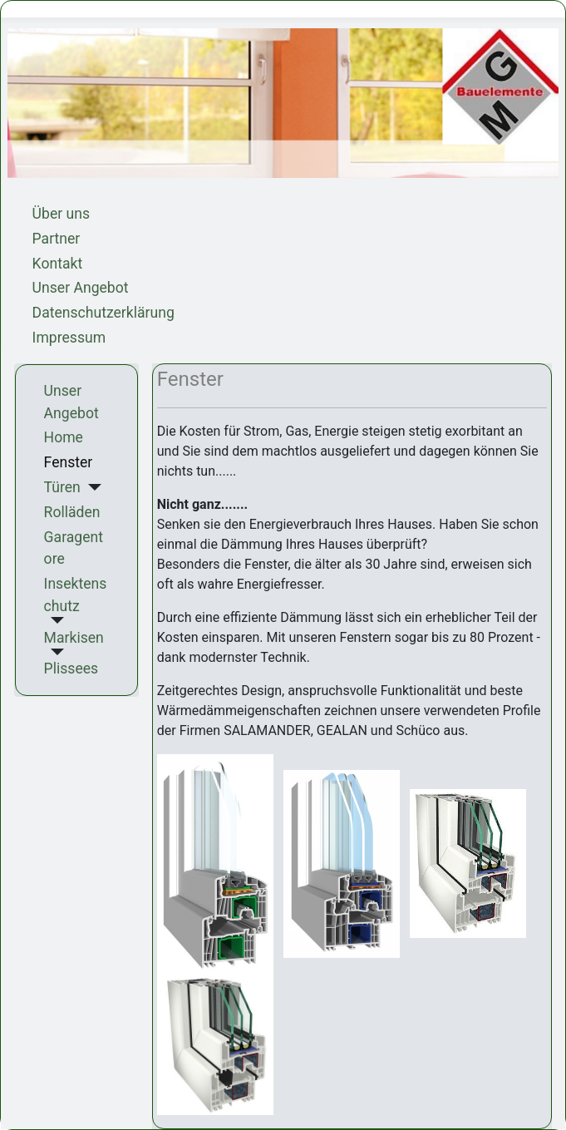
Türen (62, 487)
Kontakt (57, 263)
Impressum (69, 337)
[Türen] (91, 487)
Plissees (71, 668)
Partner (56, 238)
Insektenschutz (75, 594)
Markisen (74, 637)
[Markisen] (54, 652)
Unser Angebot (80, 287)
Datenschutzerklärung (103, 312)
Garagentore (73, 548)
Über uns (61, 213)
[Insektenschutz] (54, 620)
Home (63, 437)
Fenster (68, 462)
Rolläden (72, 512)
